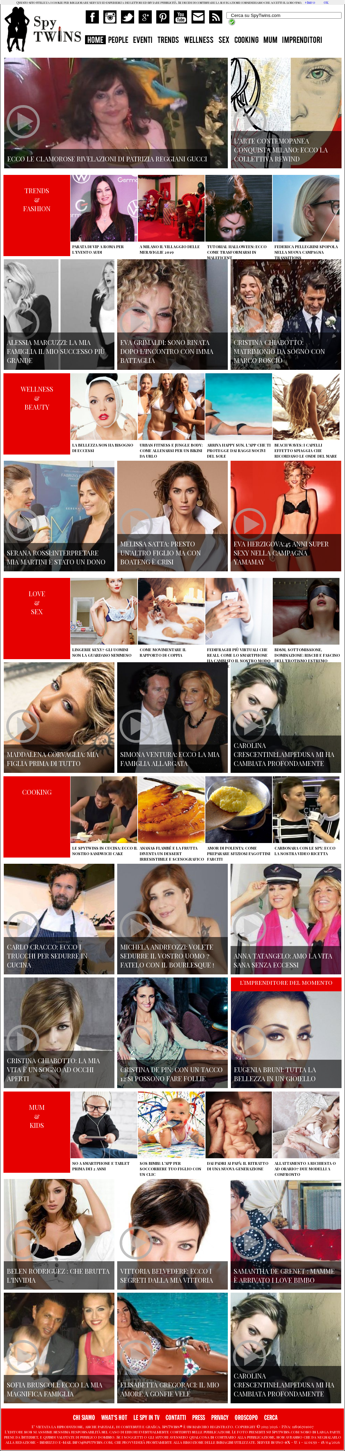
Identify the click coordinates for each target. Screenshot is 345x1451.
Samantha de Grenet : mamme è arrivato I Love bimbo (284, 1275)
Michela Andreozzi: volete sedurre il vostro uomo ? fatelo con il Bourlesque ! (167, 955)
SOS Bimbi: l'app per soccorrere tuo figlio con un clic (170, 1169)
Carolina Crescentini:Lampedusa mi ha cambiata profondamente (284, 754)
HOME (95, 40)
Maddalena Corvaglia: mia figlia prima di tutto (53, 759)
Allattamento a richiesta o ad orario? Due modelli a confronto (305, 1169)
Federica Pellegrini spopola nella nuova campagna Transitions (306, 252)
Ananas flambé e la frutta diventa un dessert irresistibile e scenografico (172, 853)
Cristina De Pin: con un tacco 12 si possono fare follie (171, 1074)
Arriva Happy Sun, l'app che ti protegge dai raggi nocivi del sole (239, 450)
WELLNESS (199, 40)
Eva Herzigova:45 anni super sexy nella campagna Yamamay (281, 552)
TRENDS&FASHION (36, 199)
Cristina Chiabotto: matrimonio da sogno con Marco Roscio (279, 351)
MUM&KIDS (37, 1116)
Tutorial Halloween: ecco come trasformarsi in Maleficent (237, 252)
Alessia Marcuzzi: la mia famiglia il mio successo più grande (56, 351)
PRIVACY (220, 1418)
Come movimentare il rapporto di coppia (163, 652)
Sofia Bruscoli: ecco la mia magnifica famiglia (54, 1389)
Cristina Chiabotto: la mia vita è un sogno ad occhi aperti (53, 1069)
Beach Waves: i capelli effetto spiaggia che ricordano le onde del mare (305, 450)
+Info (310, 2)
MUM (270, 40)
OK (326, 2)
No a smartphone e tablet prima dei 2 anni (101, 1166)
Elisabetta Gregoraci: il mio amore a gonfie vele (169, 1389)
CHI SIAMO (84, 1418)
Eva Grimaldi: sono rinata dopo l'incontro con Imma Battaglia (166, 351)
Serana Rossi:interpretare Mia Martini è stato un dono (56, 557)
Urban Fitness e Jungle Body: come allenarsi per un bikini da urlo (171, 450)
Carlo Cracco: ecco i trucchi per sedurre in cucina (47, 955)
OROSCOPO (246, 1418)
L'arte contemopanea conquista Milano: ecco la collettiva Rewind (281, 149)
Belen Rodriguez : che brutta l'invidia (58, 1275)
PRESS (198, 1418)
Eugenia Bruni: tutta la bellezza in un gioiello (275, 1074)
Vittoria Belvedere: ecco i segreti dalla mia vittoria (166, 1275)
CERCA (271, 1418)
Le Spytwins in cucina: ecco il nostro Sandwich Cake (105, 850)
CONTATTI (176, 1418)
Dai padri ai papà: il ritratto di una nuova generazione (237, 1166)
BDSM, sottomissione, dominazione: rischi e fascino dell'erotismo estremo (307, 655)
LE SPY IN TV (146, 1418)
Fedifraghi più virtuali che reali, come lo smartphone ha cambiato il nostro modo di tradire (238, 658)
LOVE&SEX (37, 602)
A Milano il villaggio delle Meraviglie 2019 (170, 249)
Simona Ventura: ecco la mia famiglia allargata (170, 759)
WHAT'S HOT (114, 1418)
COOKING (246, 40)
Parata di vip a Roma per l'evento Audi (98, 249)
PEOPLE (118, 40)
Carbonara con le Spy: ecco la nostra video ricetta (304, 850)
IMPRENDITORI (302, 40)
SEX (224, 40)
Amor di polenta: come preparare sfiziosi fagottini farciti (238, 853)
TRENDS (168, 40)
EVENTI (142, 40)
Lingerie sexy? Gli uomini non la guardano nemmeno (101, 652)
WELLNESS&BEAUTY (37, 397)
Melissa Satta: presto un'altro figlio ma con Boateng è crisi (160, 552)
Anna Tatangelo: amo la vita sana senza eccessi (283, 960)
